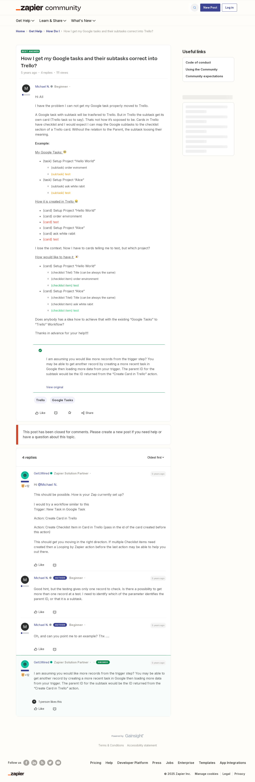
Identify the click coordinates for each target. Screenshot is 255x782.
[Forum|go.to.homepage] (49, 8)
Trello (40, 400)
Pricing (95, 763)
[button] (210, 8)
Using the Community (202, 69)
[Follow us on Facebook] (26, 763)
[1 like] (47, 702)
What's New (83, 20)
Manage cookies (206, 773)
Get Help (25, 20)
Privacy (239, 773)
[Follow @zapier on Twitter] (50, 763)
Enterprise (186, 763)
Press (156, 763)
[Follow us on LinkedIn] (34, 763)
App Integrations (233, 763)
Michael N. (42, 86)
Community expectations (204, 76)
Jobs (170, 763)
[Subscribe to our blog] (42, 763)
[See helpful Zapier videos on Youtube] (58, 763)
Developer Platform (132, 763)
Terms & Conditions (111, 745)
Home (20, 31)
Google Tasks (62, 400)
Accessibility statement (142, 745)
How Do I (53, 31)
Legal (226, 773)
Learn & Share (53, 20)
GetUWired (41, 473)
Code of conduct (198, 62)
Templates (207, 763)
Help (109, 763)
